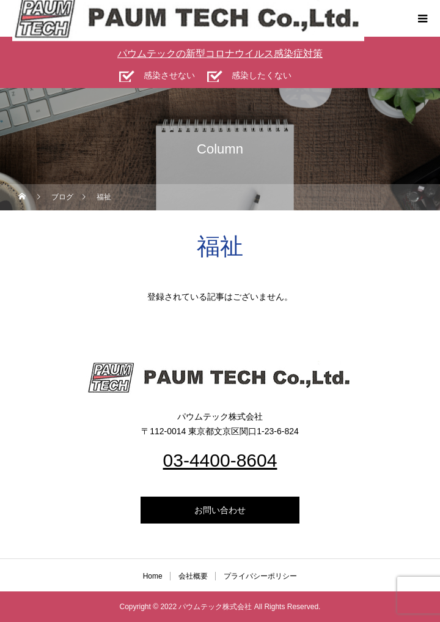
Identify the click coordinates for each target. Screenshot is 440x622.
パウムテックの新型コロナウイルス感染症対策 (220, 53)
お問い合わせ (220, 510)
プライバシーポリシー (260, 576)
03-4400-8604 (220, 460)
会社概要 (193, 576)
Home (153, 576)
